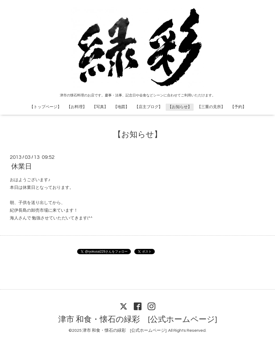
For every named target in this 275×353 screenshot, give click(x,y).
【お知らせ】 (180, 107)
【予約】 (238, 107)
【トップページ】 (45, 107)
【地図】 (121, 107)
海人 (14, 218)
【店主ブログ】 (148, 107)
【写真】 (100, 107)
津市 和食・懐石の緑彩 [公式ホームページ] (137, 319)
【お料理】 (77, 107)
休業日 (21, 166)
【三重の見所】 (211, 107)
